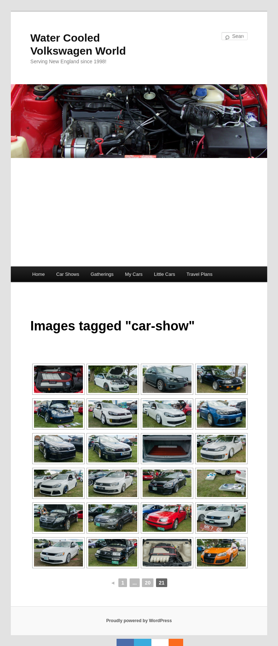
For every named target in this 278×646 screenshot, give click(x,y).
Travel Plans (199, 274)
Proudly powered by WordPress (139, 620)
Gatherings (102, 274)
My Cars (133, 274)
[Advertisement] (139, 212)
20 (148, 583)
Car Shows (67, 274)
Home (38, 274)
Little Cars (164, 274)
